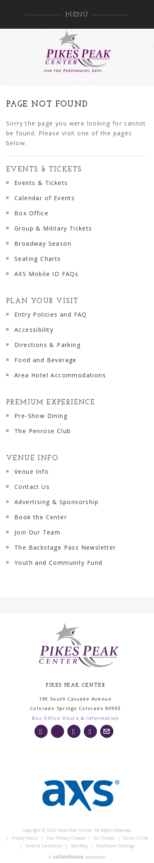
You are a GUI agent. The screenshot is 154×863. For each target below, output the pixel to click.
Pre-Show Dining (40, 416)
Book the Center (40, 517)
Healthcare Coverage (115, 846)
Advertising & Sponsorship (56, 502)
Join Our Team (37, 532)
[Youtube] (90, 731)
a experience (77, 857)
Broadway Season (42, 243)
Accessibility (33, 329)
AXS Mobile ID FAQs (46, 274)
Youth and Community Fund (58, 562)
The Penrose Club (42, 431)
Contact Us (32, 487)
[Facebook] (73, 731)
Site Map (79, 846)
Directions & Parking (47, 345)
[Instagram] (41, 731)
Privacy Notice (24, 838)
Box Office (31, 213)
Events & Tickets (44, 169)
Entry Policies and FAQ (50, 314)
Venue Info (32, 458)
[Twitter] (57, 731)
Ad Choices (104, 838)
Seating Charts (37, 259)
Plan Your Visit (42, 301)
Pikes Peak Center (77, 51)
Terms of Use (135, 838)
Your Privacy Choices (65, 838)
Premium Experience (50, 402)
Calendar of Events (44, 198)
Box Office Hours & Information (75, 718)
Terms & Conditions (43, 846)
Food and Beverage (45, 360)
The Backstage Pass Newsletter (65, 547)
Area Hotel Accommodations (60, 375)
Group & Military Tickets (53, 228)
